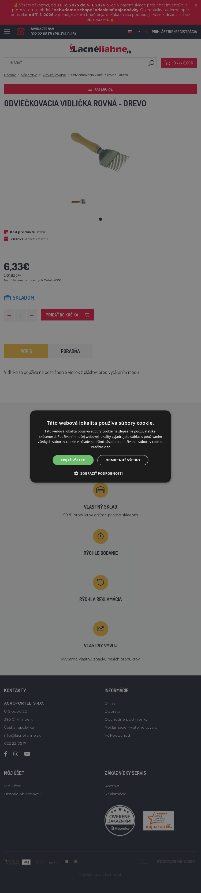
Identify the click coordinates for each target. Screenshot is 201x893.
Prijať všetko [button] (73, 460)
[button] (100, 473)
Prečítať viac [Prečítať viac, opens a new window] (100, 447)
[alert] (100, 446)
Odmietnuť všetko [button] (123, 460)
